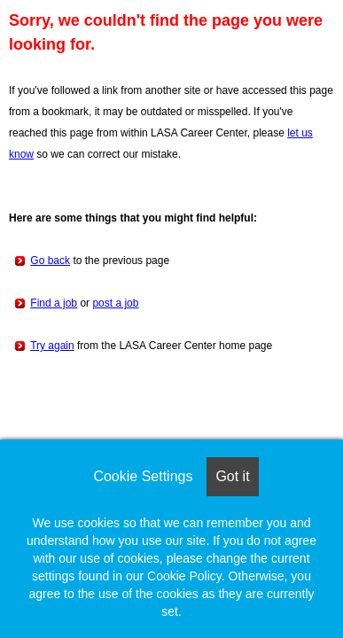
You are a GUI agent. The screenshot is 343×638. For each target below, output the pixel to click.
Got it (232, 476)
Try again (52, 345)
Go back (50, 260)
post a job (115, 303)
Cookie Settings (142, 476)
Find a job (53, 303)
